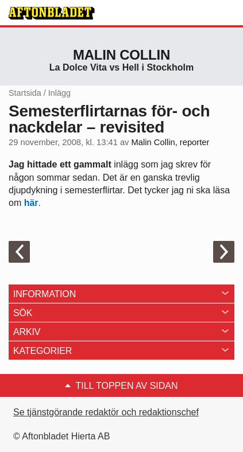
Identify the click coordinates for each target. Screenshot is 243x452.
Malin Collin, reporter (171, 142)
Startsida (25, 93)
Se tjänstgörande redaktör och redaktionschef (106, 412)
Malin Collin (121, 55)
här (31, 203)
